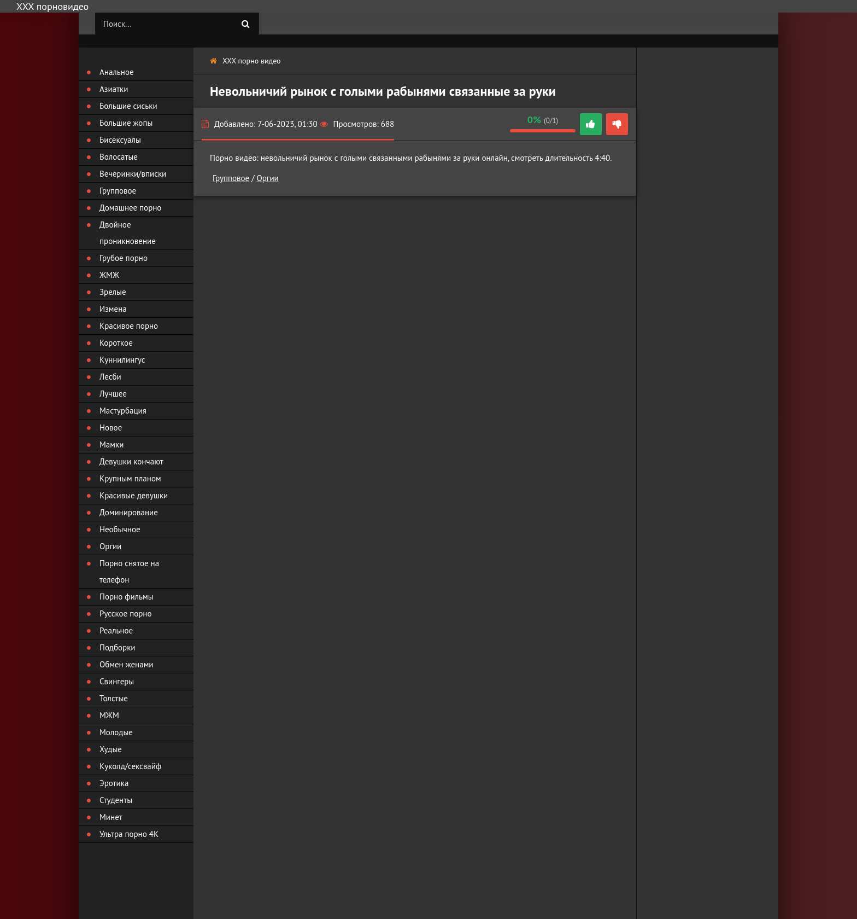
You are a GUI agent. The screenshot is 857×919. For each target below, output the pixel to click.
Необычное (119, 529)
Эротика (113, 783)
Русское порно (125, 613)
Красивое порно (128, 326)
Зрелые (112, 292)
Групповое (231, 178)
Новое (110, 427)
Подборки (117, 647)
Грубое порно (123, 258)
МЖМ (109, 715)
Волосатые (118, 157)
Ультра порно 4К (129, 834)
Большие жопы (125, 123)
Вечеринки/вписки (132, 173)
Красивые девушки (133, 495)
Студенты (115, 800)
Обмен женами (126, 664)
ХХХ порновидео (52, 6)
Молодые (116, 732)
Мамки (111, 444)
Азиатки (113, 89)
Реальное (116, 630)
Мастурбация (122, 410)
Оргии (267, 178)
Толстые (113, 698)
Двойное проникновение (127, 232)
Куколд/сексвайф (130, 766)
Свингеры (116, 681)
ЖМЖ (109, 275)
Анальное (116, 72)
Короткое (116, 343)
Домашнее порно (130, 207)
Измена (113, 309)
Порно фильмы (126, 596)
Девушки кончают (131, 461)
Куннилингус (122, 359)
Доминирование (128, 512)
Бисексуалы (120, 140)
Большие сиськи (128, 106)
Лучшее (113, 393)
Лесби (110, 376)
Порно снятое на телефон (129, 571)
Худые (110, 749)
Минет (110, 817)
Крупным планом (130, 478)
